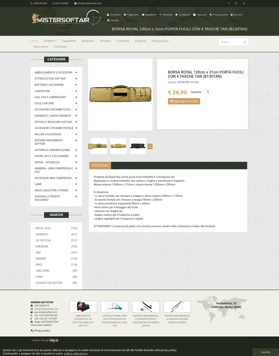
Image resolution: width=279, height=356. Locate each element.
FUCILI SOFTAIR (44, 103)
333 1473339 (60, 3)
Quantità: (196, 92)
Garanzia (199, 14)
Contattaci (60, 46)
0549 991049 (39, 3)
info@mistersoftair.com (88, 3)
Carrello (113, 20)
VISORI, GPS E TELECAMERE (52, 156)
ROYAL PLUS (56, 228)
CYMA (56, 277)
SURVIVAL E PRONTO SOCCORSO (47, 198)
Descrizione (100, 165)
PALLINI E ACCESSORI (48, 134)
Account (236, 14)
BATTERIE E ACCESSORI (49, 84)
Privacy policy (219, 14)
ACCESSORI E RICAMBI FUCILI (53, 109)
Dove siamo (41, 46)
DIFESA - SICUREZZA (47, 162)
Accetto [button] (265, 352)
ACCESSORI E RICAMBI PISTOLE (54, 128)
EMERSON (56, 246)
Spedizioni (149, 14)
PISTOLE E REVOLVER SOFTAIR (53, 122)
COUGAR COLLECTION (56, 283)
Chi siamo (114, 14)
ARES (56, 265)
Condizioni (182, 14)
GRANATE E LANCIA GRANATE (53, 115)
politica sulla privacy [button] (76, 353)
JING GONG (56, 271)
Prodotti (50, 41)
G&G (56, 252)
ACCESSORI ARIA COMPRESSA (53, 178)
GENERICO (56, 234)
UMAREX (56, 259)
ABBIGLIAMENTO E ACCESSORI (53, 72)
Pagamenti (131, 14)
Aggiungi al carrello (184, 101)
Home (34, 41)
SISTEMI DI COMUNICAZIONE (52, 150)
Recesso (165, 14)
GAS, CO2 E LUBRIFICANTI (50, 97)
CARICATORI (42, 91)
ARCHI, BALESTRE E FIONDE (51, 190)
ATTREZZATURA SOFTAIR (50, 78)
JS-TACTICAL (56, 240)
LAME (38, 184)
